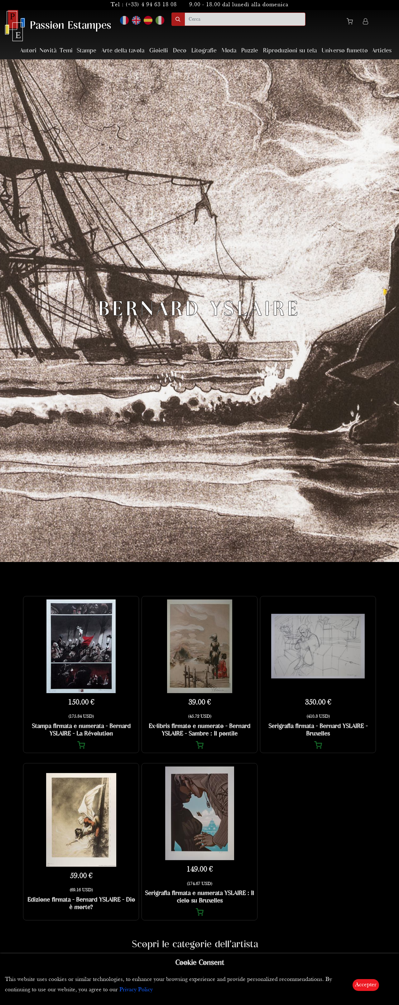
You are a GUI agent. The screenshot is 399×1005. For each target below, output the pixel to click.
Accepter (366, 985)
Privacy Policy (136, 990)
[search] (245, 19)
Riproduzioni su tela (290, 50)
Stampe (86, 50)
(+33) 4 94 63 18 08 (151, 5)
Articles (382, 50)
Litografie (204, 50)
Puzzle (249, 50)
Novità (48, 50)
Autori (28, 50)
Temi (66, 50)
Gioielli (158, 50)
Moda (229, 50)
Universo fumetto (345, 50)
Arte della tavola (122, 50)
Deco (179, 50)
